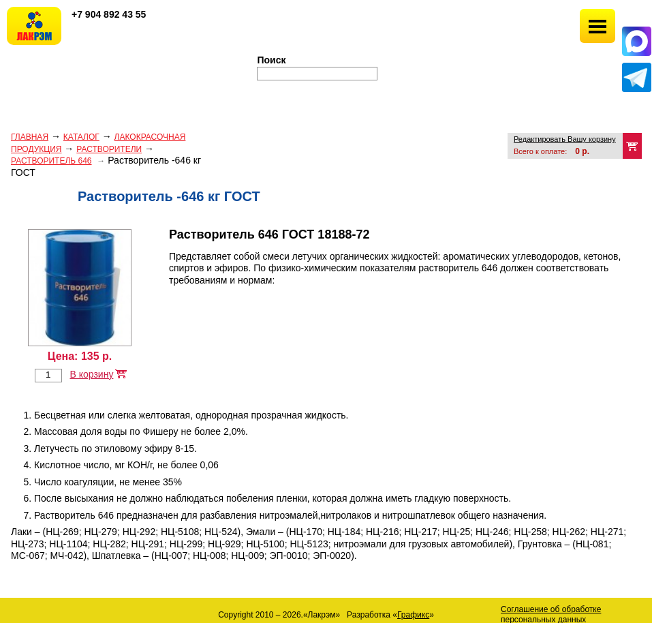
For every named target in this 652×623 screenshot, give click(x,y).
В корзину (91, 374)
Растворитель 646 (51, 161)
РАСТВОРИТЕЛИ (109, 149)
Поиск (272, 60)
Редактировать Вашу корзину (565, 139)
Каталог (81, 137)
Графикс (413, 615)
